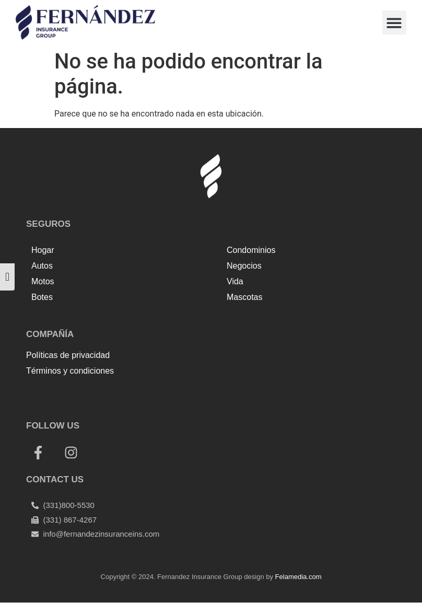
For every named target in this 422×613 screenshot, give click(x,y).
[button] (394, 22)
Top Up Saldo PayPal (64, 394)
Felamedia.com (298, 577)
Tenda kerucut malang (146, 394)
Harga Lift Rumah (222, 394)
